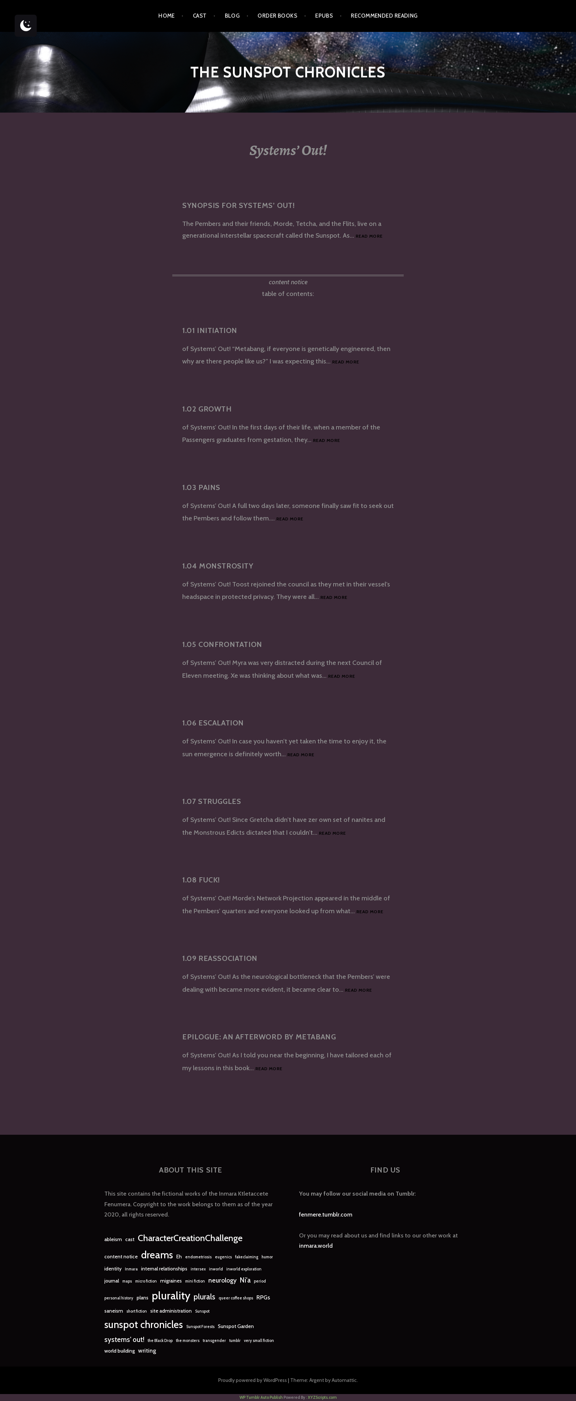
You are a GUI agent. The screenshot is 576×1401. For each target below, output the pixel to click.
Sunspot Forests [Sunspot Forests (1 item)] (200, 1326)
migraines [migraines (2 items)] (171, 1281)
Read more (369, 236)
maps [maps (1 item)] (127, 1281)
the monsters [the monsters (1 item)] (187, 1340)
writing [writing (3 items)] (147, 1350)
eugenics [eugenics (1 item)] (223, 1257)
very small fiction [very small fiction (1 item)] (259, 1340)
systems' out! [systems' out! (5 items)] (124, 1339)
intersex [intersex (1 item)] (198, 1269)
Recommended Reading (384, 15)
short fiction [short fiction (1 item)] (136, 1311)
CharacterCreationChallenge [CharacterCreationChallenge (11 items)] (190, 1238)
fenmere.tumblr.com (325, 1214)
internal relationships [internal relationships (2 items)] (164, 1269)
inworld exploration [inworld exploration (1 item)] (244, 1269)
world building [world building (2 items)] (119, 1351)
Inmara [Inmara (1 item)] (131, 1269)
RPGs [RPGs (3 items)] (263, 1297)
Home (166, 15)
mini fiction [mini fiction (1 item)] (195, 1281)
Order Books (277, 15)
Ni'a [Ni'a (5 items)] (245, 1280)
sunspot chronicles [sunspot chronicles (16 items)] (143, 1324)
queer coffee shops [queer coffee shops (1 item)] (236, 1298)
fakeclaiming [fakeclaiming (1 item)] (246, 1257)
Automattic (344, 1380)
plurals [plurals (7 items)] (204, 1296)
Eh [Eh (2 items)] (179, 1256)
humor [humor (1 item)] (267, 1257)
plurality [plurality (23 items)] (171, 1295)
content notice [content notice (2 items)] (121, 1256)
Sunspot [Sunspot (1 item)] (202, 1311)
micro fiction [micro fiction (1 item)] (146, 1281)
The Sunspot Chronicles (287, 72)
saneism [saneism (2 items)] (113, 1311)
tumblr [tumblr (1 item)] (235, 1340)
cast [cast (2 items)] (129, 1239)
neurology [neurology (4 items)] (222, 1280)
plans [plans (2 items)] (142, 1298)
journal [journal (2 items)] (111, 1281)
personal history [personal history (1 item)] (118, 1298)
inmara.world (316, 1245)
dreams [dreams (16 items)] (157, 1255)
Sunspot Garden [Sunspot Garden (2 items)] (236, 1326)
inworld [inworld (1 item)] (216, 1269)
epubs (324, 15)
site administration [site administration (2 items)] (171, 1311)
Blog (232, 15)
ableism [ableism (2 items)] (113, 1239)
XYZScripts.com (322, 1397)
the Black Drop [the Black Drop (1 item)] (160, 1340)
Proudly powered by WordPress (252, 1380)
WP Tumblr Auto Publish (261, 1397)
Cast (200, 15)
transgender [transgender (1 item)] (214, 1340)
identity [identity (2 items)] (113, 1269)
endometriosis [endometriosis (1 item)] (198, 1257)
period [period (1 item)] (260, 1281)
